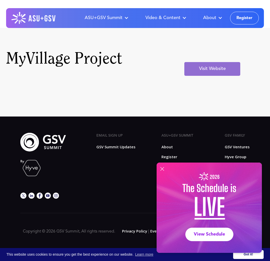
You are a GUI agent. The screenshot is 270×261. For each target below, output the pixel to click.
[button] (106, 18)
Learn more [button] (144, 254)
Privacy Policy (134, 231)
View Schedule (209, 234)
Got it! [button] (248, 254)
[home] (33, 18)
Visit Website (212, 68)
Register (244, 18)
